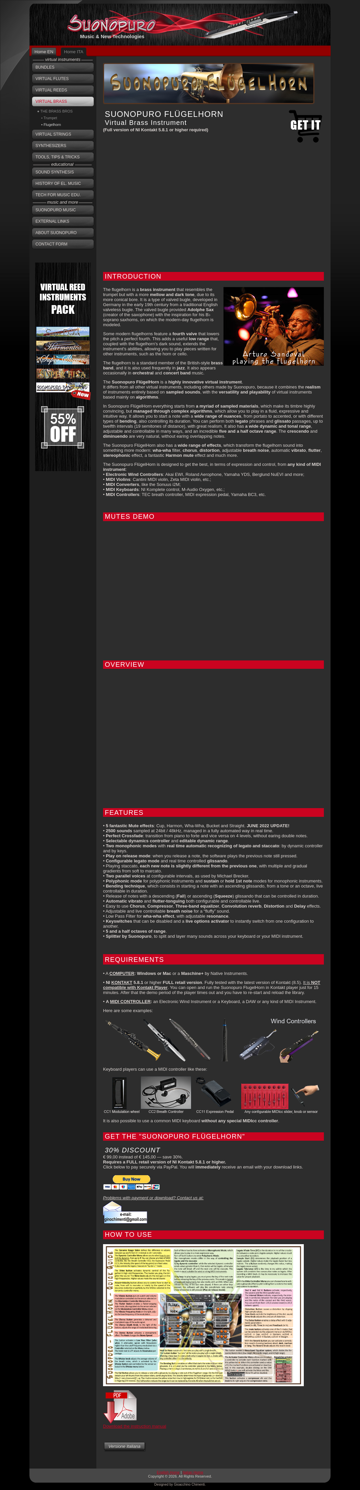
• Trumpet (47, 118)
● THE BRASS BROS (55, 111)
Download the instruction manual (134, 1426)
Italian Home (193, 1472)
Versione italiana (124, 1446)
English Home (168, 1472)
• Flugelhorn (49, 125)
